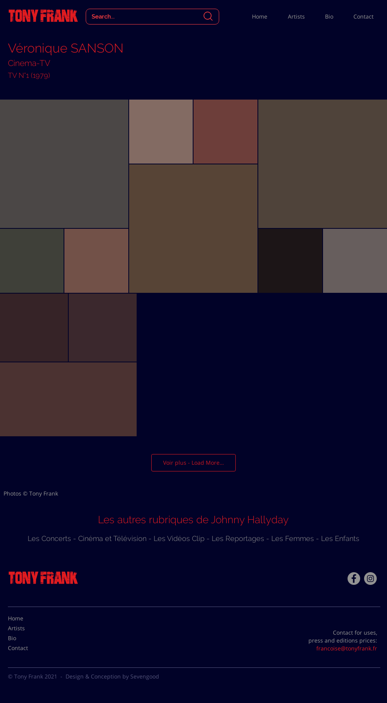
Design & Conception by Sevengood (112, 676)
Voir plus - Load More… (193, 462)
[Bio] (27, 637)
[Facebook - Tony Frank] (354, 578)
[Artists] (27, 628)
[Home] (27, 618)
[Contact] (27, 647)
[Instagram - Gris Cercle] (370, 578)
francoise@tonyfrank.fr (346, 648)
